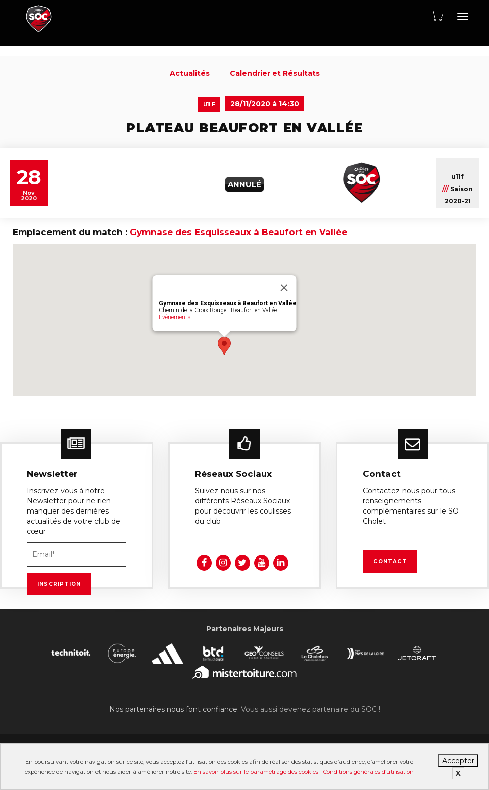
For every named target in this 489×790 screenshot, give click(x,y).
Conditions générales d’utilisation (368, 771)
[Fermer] (284, 287)
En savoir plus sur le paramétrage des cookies (255, 771)
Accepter (458, 760)
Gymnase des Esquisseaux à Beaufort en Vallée (238, 232)
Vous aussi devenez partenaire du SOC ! (310, 709)
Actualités (190, 73)
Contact (389, 561)
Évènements (175, 317)
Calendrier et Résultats (275, 73)
